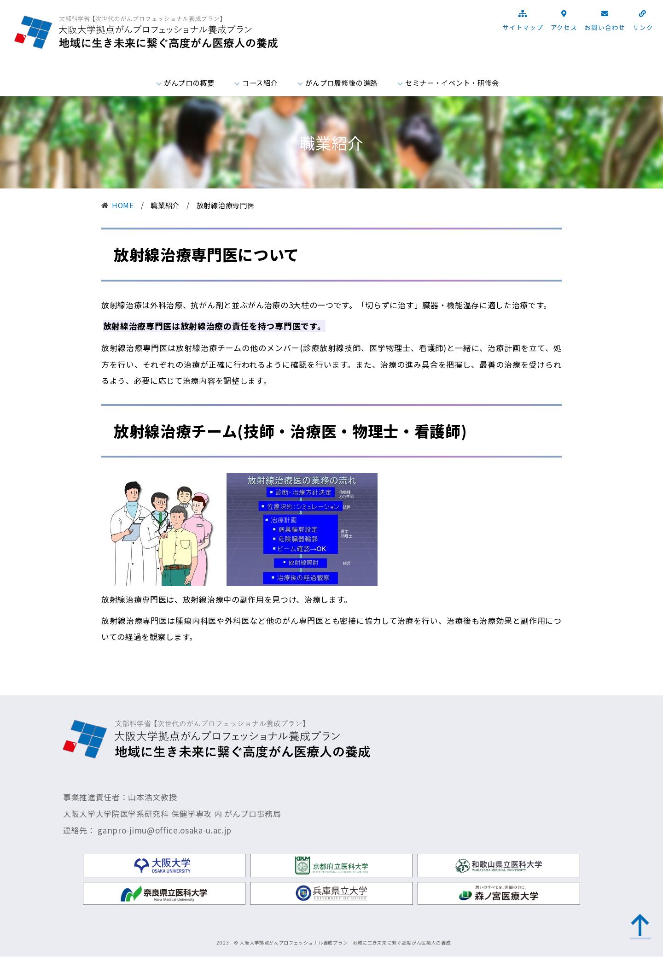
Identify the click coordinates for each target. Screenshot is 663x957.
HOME (123, 205)
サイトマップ (522, 27)
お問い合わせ (605, 27)
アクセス (564, 27)
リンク (643, 27)
